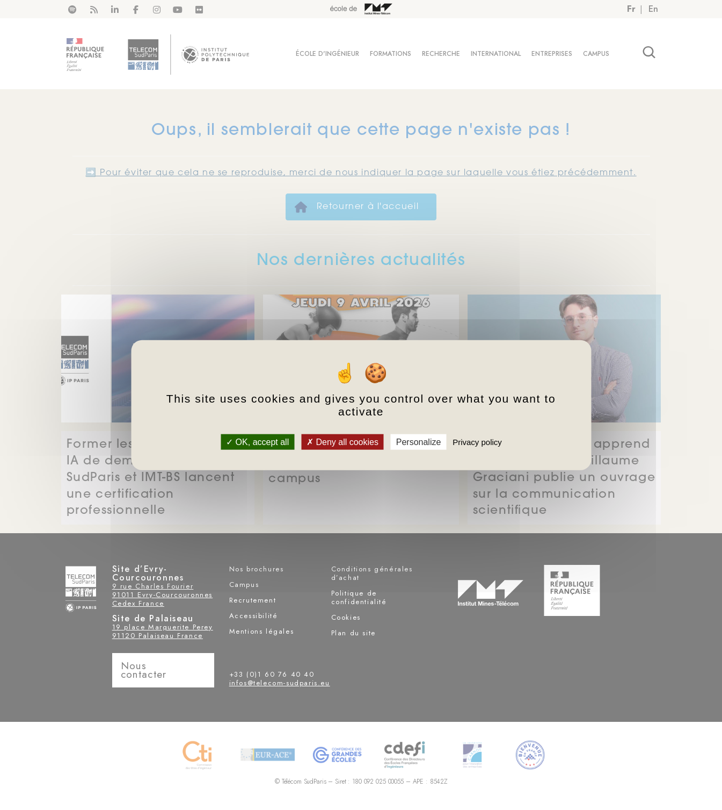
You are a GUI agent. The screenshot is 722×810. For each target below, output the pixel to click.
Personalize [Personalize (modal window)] (418, 442)
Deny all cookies (342, 442)
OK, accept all (257, 442)
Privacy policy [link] (477, 442)
